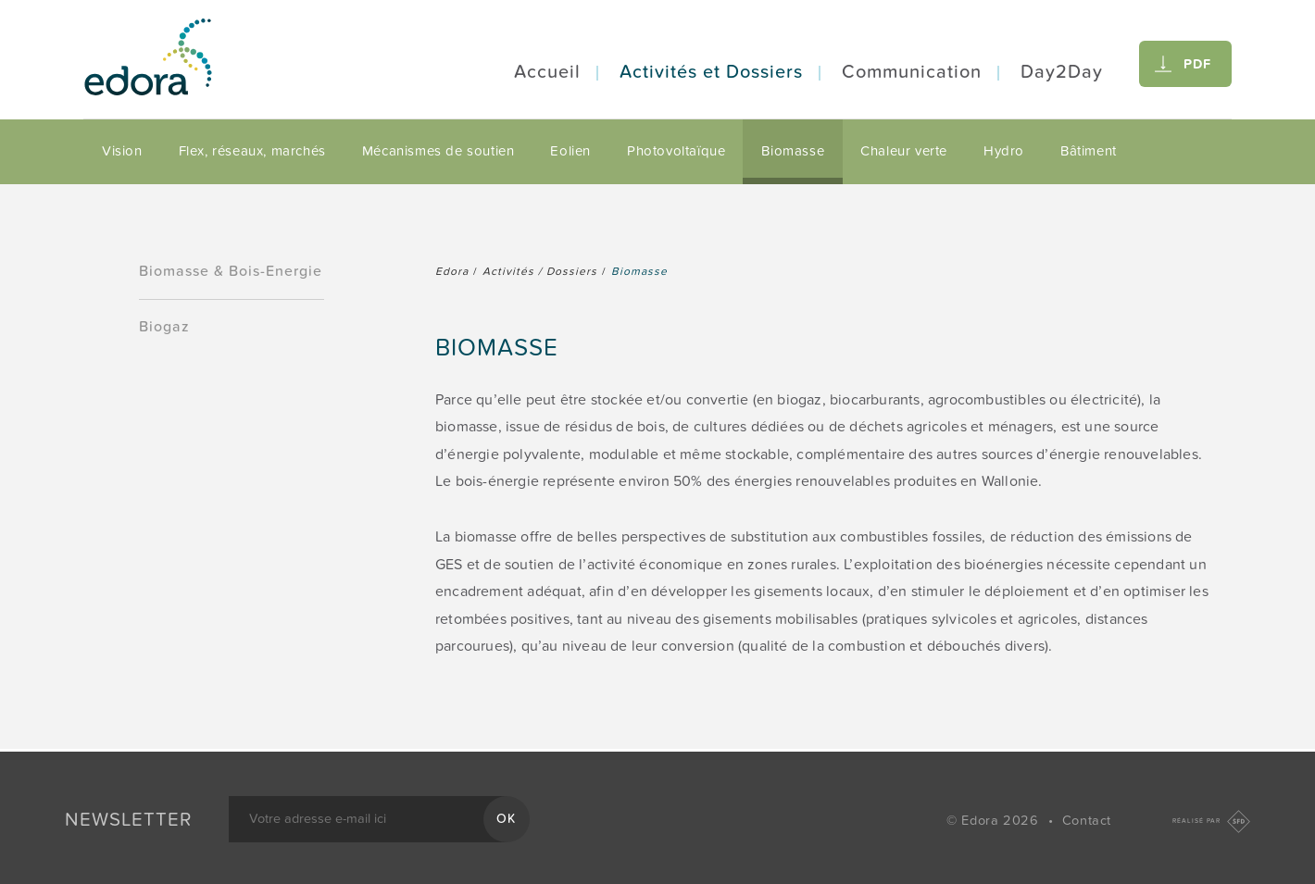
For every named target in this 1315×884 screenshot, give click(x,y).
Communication (912, 72)
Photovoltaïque (676, 151)
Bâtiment (1088, 151)
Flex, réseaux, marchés (252, 151)
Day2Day (1062, 72)
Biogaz (164, 326)
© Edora (994, 820)
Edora (452, 271)
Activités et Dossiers (711, 72)
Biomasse (792, 151)
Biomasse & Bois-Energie (230, 271)
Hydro (1003, 151)
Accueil (547, 72)
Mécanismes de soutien (438, 151)
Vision (122, 151)
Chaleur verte (903, 151)
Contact (1086, 820)
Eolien (570, 151)
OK (506, 819)
